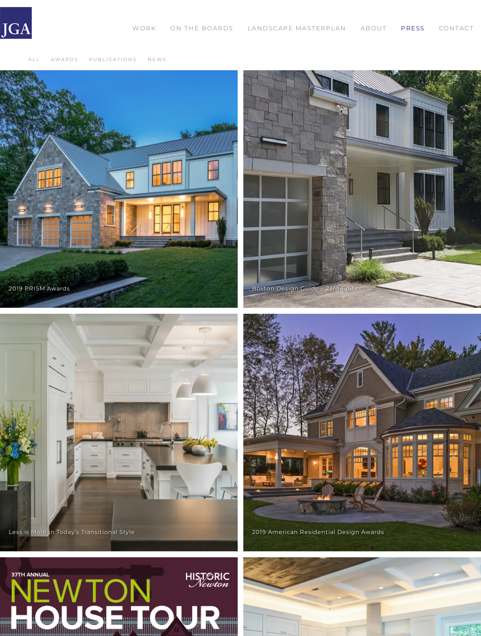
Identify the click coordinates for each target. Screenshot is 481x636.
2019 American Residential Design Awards (318, 532)
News (157, 59)
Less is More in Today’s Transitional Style (72, 532)
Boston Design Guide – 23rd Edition (308, 288)
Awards (64, 59)
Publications (113, 59)
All (34, 59)
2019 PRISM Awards (39, 288)
